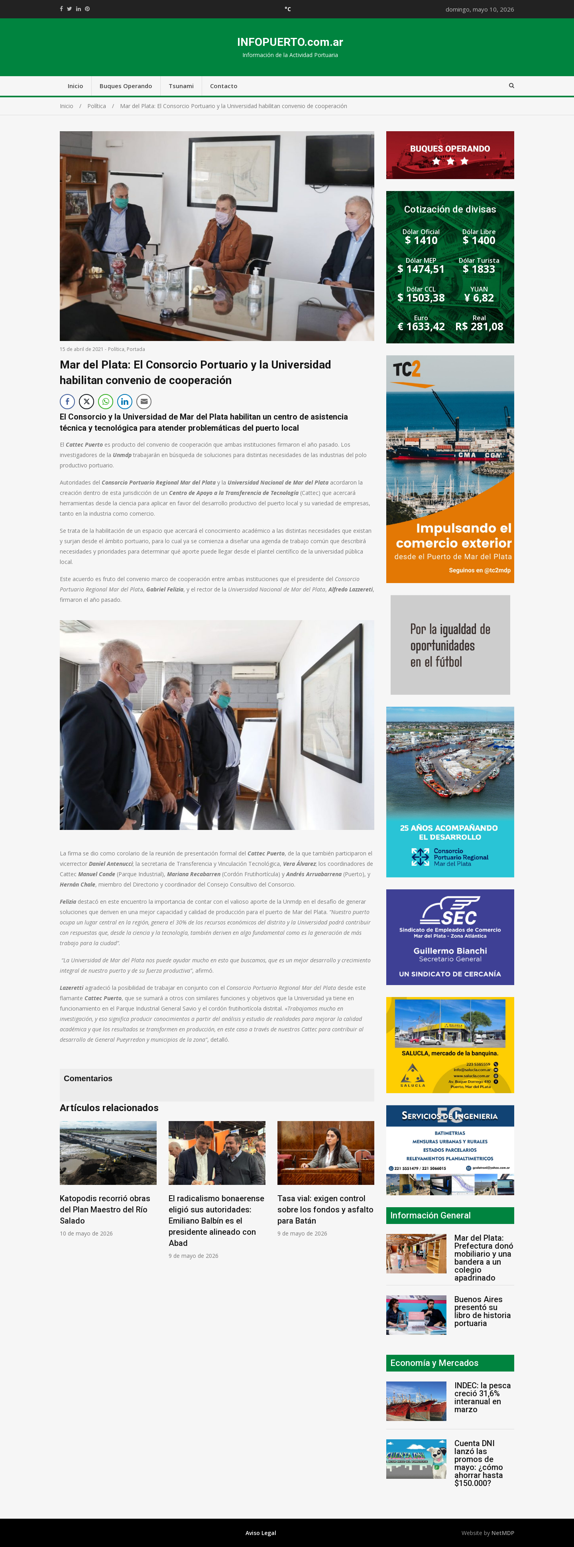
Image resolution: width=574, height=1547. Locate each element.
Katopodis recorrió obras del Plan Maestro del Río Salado (105, 1210)
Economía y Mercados (434, 1363)
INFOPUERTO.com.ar (290, 42)
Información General (430, 1215)
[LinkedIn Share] (124, 401)
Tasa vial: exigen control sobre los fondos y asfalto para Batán (325, 1210)
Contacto (224, 86)
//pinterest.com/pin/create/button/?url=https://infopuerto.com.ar (87, 9)
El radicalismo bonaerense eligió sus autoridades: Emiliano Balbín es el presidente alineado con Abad (216, 1221)
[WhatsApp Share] (105, 401)
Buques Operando (126, 86)
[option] (108, 1179)
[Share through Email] (143, 401)
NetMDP (502, 1533)
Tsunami (181, 86)
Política (116, 349)
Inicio (75, 86)
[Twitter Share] (86, 401)
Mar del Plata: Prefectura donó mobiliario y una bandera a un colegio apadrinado (483, 1258)
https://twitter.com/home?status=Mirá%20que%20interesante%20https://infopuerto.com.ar (69, 9)
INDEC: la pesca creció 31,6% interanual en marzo (482, 1397)
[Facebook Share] (67, 401)
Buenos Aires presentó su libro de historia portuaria (482, 1311)
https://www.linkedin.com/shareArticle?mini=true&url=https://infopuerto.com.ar (78, 9)
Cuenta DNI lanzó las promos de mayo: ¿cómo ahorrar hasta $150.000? (478, 1463)
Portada (136, 349)
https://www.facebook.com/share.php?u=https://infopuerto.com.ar (61, 9)
